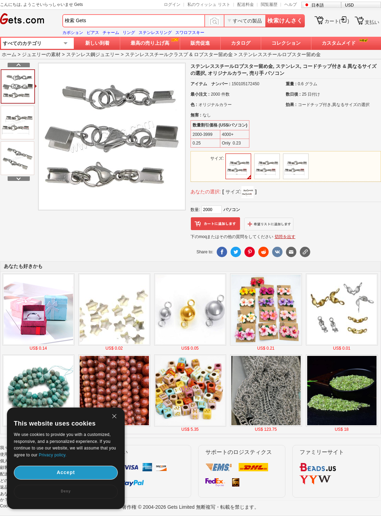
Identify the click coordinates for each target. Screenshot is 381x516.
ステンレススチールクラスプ (156, 54)
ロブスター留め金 (213, 54)
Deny (66, 491)
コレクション (286, 43)
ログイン (172, 4)
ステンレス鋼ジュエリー (92, 54)
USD (349, 5)
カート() (337, 21)
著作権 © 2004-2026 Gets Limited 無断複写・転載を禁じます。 (190, 507)
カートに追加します (215, 223)
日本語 (317, 5)
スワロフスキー (189, 32)
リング (129, 32)
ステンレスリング (155, 32)
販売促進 (200, 43)
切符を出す (285, 236)
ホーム (9, 54)
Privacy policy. (53, 455)
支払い (372, 22)
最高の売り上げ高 (150, 43)
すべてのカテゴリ (22, 43)
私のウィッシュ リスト (208, 4)
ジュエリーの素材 (41, 54)
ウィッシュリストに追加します (269, 223)
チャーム (111, 32)
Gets (22, 18)
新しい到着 (97, 43)
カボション (72, 32)
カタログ (240, 43)
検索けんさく (285, 21)
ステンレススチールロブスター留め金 (279, 54)
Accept (66, 472)
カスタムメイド (339, 43)
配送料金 (245, 4)
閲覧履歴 (269, 4)
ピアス (93, 32)
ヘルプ (290, 4)
